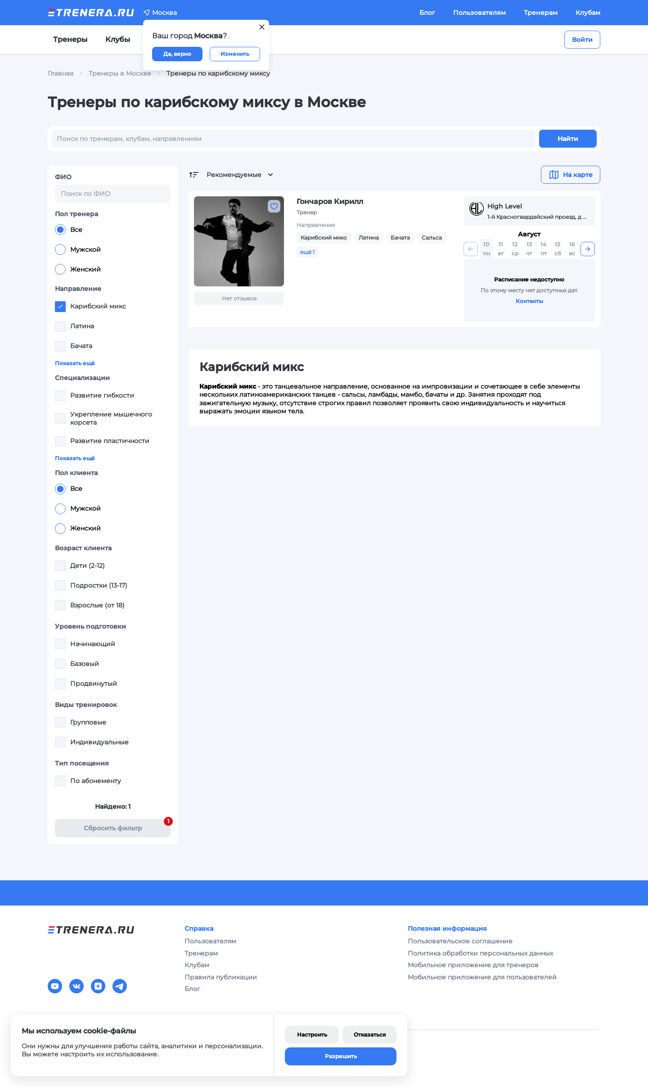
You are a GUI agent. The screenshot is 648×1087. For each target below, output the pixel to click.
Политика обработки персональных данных (480, 953)
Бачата (400, 237)
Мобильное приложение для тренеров (473, 965)
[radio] (60, 229)
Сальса (432, 237)
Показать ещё (75, 363)
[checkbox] (60, 306)
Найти (568, 139)
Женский (78, 269)
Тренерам (541, 12)
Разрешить (341, 1056)
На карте (571, 174)
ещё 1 (307, 252)
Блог (427, 12)
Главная (60, 73)
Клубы (117, 39)
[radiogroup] (113, 249)
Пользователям (479, 12)
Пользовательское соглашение (460, 941)
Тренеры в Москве (120, 73)
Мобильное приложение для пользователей (482, 977)
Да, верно (177, 53)
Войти (582, 40)
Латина (369, 237)
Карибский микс (324, 237)
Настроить (312, 1034)
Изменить (234, 53)
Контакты (529, 301)
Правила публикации (220, 977)
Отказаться (370, 1034)
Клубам (588, 12)
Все (68, 229)
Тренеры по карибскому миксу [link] (218, 73)
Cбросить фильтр (127, 825)
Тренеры (70, 39)
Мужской (78, 249)
